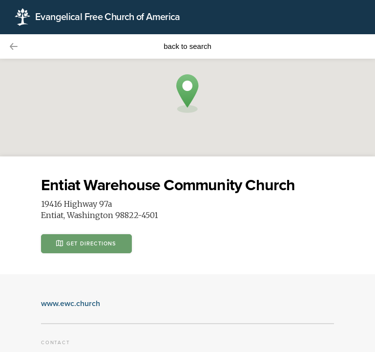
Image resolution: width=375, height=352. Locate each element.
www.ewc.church (70, 303)
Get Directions (86, 243)
